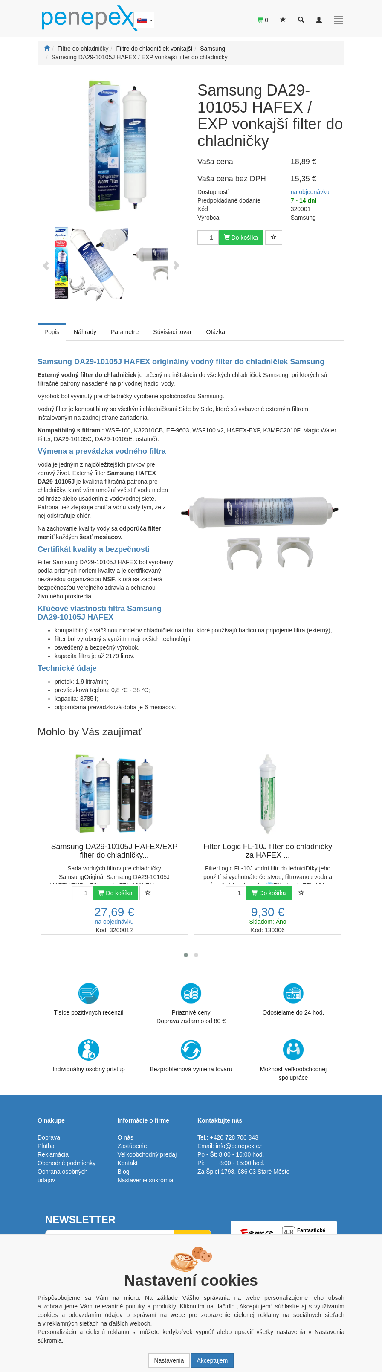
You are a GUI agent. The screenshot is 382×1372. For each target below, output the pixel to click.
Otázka (215, 331)
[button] (186, 955)
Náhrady (85, 331)
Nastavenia (169, 1360)
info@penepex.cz (239, 1146)
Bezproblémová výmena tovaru (191, 1056)
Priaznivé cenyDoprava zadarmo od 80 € (191, 1003)
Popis (51, 331)
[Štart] (47, 48)
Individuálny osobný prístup (88, 1056)
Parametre (125, 331)
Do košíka (241, 237)
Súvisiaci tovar (172, 331)
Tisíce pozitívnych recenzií (89, 999)
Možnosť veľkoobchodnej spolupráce (293, 1059)
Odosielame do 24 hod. (293, 999)
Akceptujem (212, 1360)
